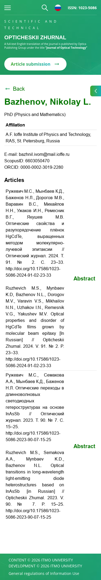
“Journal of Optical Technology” (66, 48)
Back (14, 89)
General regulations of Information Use (44, 573)
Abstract (84, 279)
